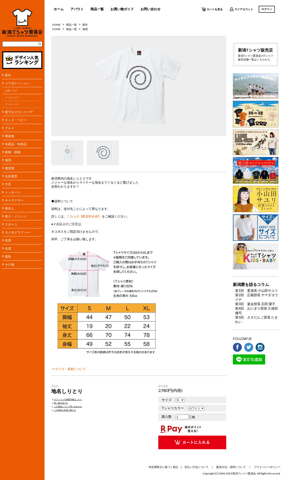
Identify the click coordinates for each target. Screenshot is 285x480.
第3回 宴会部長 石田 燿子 (255, 304)
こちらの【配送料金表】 (84, 216)
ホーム (59, 9)
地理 (8, 160)
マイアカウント (241, 9)
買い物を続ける (59, 403)
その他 (9, 264)
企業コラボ (11, 90)
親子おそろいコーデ (19, 112)
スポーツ (11, 224)
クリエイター (12, 97)
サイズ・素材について (68, 369)
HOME (56, 24)
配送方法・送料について (231, 467)
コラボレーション (17, 83)
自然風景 (11, 176)
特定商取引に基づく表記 (163, 467)
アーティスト (12, 104)
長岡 (8, 240)
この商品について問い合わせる (66, 406)
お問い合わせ (150, 9)
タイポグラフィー (17, 232)
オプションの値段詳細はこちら (66, 399)
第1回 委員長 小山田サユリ (256, 290)
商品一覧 (97, 9)
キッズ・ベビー (16, 120)
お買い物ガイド (122, 9)
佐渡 (8, 248)
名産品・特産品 (16, 144)
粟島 (8, 256)
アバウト (77, 9)
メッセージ (12, 192)
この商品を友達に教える (63, 410)
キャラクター (14, 200)
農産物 (9, 136)
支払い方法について (196, 467)
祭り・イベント (16, 216)
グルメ (9, 128)
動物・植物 (12, 152)
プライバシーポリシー (267, 467)
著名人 (9, 208)
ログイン (266, 9)
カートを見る (212, 9)
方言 (8, 184)
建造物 (9, 168)
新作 (8, 75)
